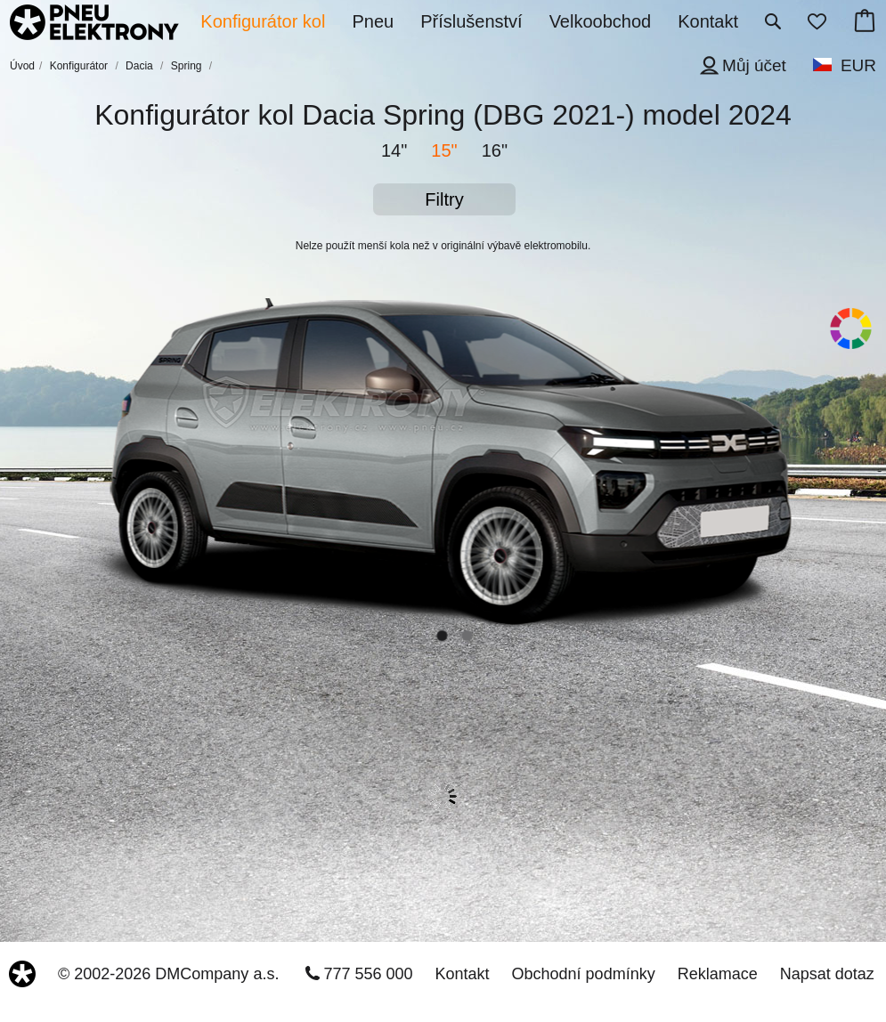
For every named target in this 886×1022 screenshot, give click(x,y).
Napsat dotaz (827, 974)
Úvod (22, 66)
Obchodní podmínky (583, 974)
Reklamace (718, 974)
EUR (858, 65)
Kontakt (462, 974)
